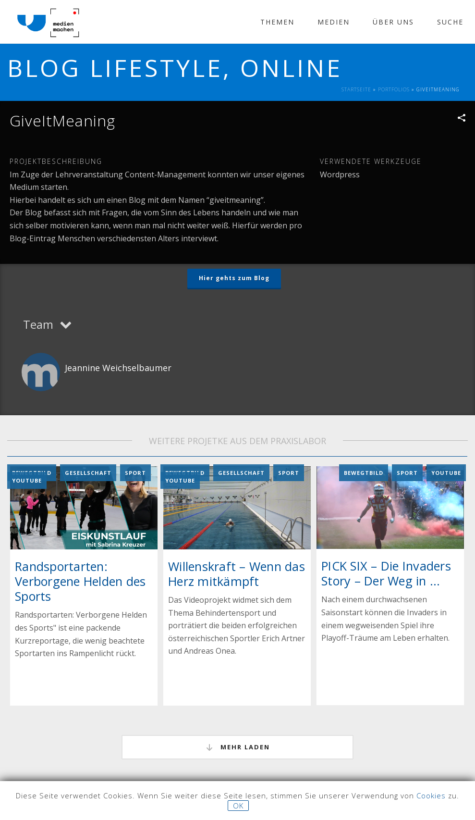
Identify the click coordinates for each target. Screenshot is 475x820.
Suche (450, 21)
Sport (135, 472)
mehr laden (237, 747)
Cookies (431, 795)
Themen (277, 21)
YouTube (27, 480)
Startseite (356, 89)
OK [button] (238, 805)
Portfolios (394, 89)
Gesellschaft (88, 472)
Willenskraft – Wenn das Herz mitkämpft (236, 573)
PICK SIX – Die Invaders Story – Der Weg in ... (386, 573)
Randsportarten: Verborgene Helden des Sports (80, 581)
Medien (333, 21)
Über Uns (393, 21)
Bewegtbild (363, 472)
